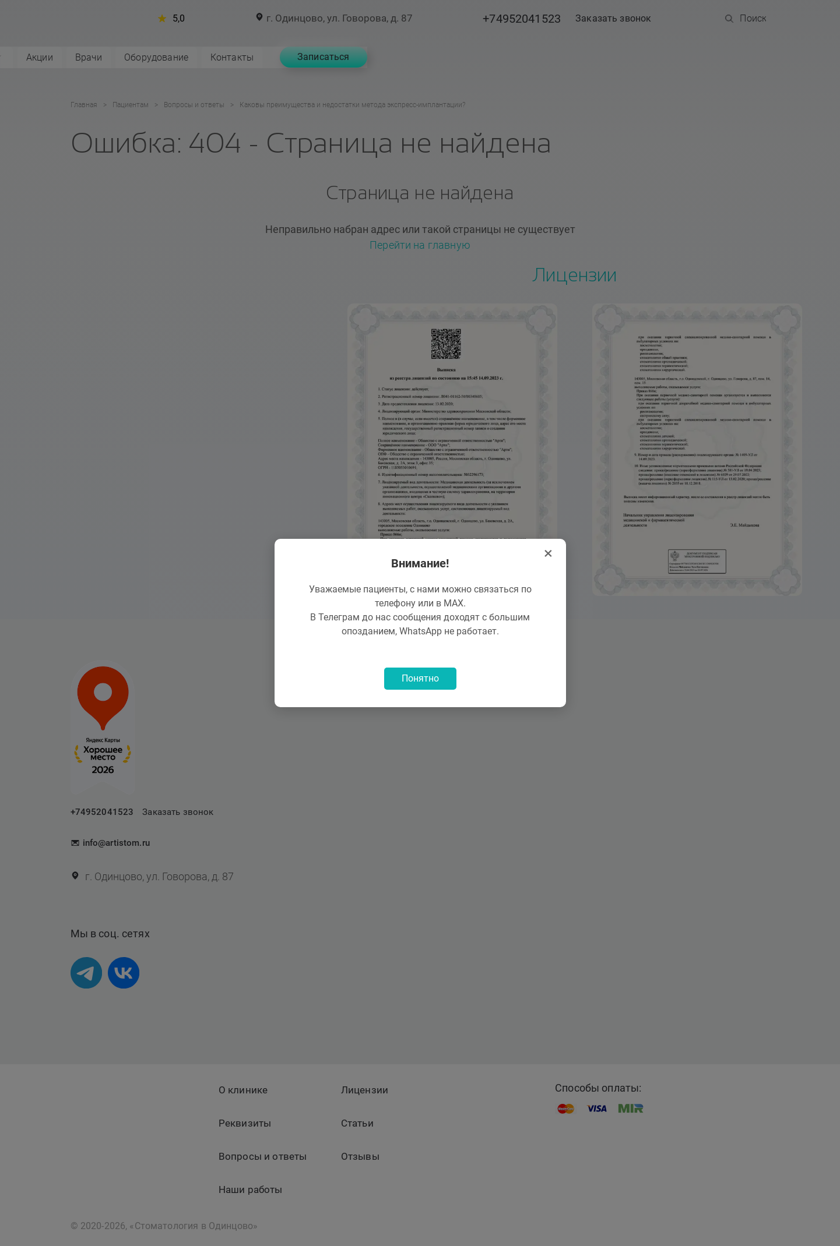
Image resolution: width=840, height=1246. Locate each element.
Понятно (420, 679)
